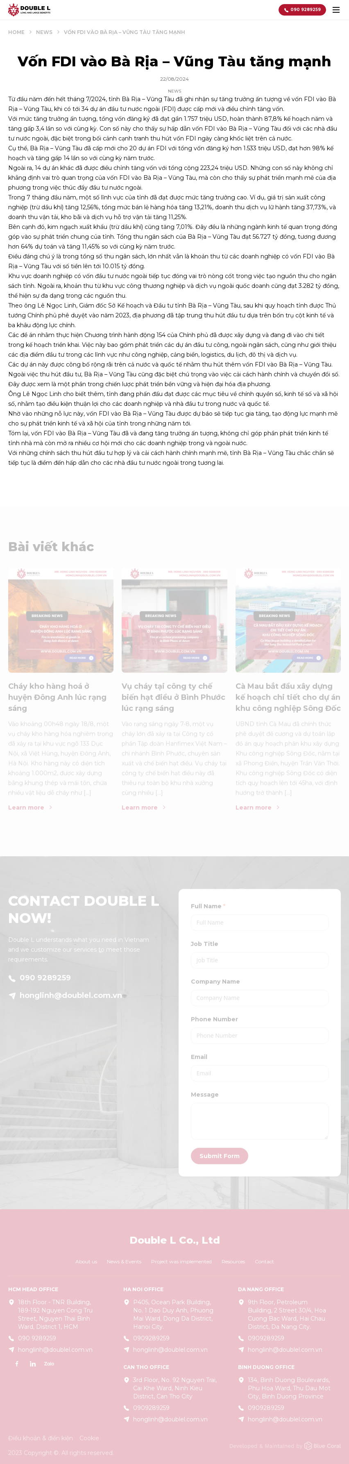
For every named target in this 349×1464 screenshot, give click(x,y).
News (44, 32)
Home (16, 32)
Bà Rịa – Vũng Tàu (148, 99)
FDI (259, 364)
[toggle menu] (336, 10)
